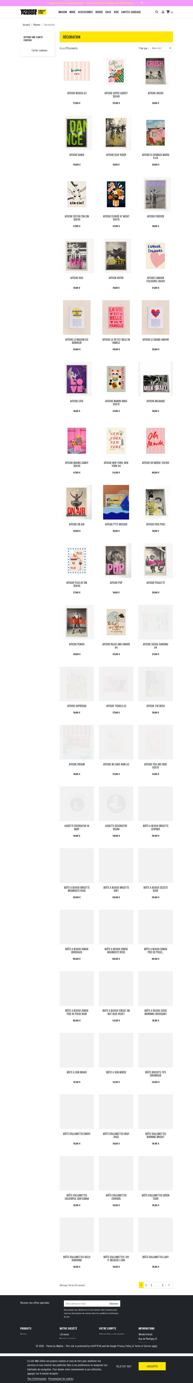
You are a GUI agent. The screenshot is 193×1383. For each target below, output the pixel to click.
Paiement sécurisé (69, 1352)
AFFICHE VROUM (77, 764)
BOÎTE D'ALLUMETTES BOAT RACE (116, 1135)
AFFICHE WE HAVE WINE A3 (116, 764)
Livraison (64, 1334)
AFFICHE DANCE (76, 155)
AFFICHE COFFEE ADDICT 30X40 (116, 94)
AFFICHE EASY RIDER (116, 155)
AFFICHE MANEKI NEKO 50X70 (116, 402)
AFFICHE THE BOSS (156, 706)
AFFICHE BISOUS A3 (76, 93)
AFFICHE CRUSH (155, 93)
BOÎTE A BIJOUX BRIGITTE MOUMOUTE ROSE (77, 889)
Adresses (103, 1343)
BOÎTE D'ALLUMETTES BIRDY (77, 1134)
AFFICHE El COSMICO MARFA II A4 (155, 156)
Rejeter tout (124, 1366)
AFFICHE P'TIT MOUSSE (116, 524)
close (142, 3)
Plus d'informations (36, 1378)
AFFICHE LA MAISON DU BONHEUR (76, 341)
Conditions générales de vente (74, 1343)
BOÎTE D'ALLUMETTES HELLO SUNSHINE (76, 1258)
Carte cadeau (27, 1347)
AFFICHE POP (116, 583)
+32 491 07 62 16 (161, 1352)
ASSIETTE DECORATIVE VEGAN (116, 827)
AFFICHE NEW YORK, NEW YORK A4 (116, 464)
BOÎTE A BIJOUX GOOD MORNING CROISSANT (156, 1012)
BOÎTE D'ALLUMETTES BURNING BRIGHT (155, 1135)
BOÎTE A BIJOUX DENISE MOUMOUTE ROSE (116, 950)
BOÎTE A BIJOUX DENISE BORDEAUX (76, 950)
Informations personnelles (112, 1334)
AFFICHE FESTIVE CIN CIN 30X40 (77, 217)
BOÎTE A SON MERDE (116, 1072)
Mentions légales (68, 1338)
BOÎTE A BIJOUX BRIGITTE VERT (116, 889)
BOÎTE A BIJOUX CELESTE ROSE (156, 889)
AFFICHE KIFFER (116, 278)
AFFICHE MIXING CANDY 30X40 (76, 464)
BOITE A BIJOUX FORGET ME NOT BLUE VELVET (116, 1012)
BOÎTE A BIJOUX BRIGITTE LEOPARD (155, 827)
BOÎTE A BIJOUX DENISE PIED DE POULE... (155, 950)
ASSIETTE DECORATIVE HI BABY (76, 827)
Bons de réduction (108, 1347)
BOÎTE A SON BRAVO (77, 1072)
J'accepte (152, 1366)
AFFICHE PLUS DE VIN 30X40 (76, 584)
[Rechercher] (157, 12)
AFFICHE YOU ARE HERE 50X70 (155, 765)
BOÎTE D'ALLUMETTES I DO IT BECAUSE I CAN (116, 1258)
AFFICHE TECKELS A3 (116, 706)
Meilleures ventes (28, 1343)
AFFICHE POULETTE (156, 583)
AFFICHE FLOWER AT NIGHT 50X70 (116, 217)
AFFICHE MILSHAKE (156, 401)
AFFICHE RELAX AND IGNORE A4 (116, 645)
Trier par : (144, 48)
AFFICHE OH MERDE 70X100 (155, 463)
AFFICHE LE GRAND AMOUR (155, 340)
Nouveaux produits (29, 1338)
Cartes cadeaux (39, 50)
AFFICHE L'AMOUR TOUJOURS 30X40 (155, 279)
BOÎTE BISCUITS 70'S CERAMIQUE (155, 1073)
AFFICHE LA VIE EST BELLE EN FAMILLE (116, 341)
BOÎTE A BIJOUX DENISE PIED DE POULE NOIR (76, 1012)
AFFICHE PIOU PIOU (155, 524)
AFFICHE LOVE (76, 401)
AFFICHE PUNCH (76, 644)
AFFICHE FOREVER (155, 216)
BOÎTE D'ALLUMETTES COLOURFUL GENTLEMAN (77, 1196)
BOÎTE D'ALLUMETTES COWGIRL (116, 1196)
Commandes (105, 1338)
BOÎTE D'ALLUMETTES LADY (155, 1257)
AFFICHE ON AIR (76, 524)
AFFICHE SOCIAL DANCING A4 (155, 645)
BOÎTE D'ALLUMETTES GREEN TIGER (155, 1196)
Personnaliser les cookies (60, 1378)
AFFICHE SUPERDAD (76, 706)
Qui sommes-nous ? (69, 1347)
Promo (23, 1334)
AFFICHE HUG (76, 278)
